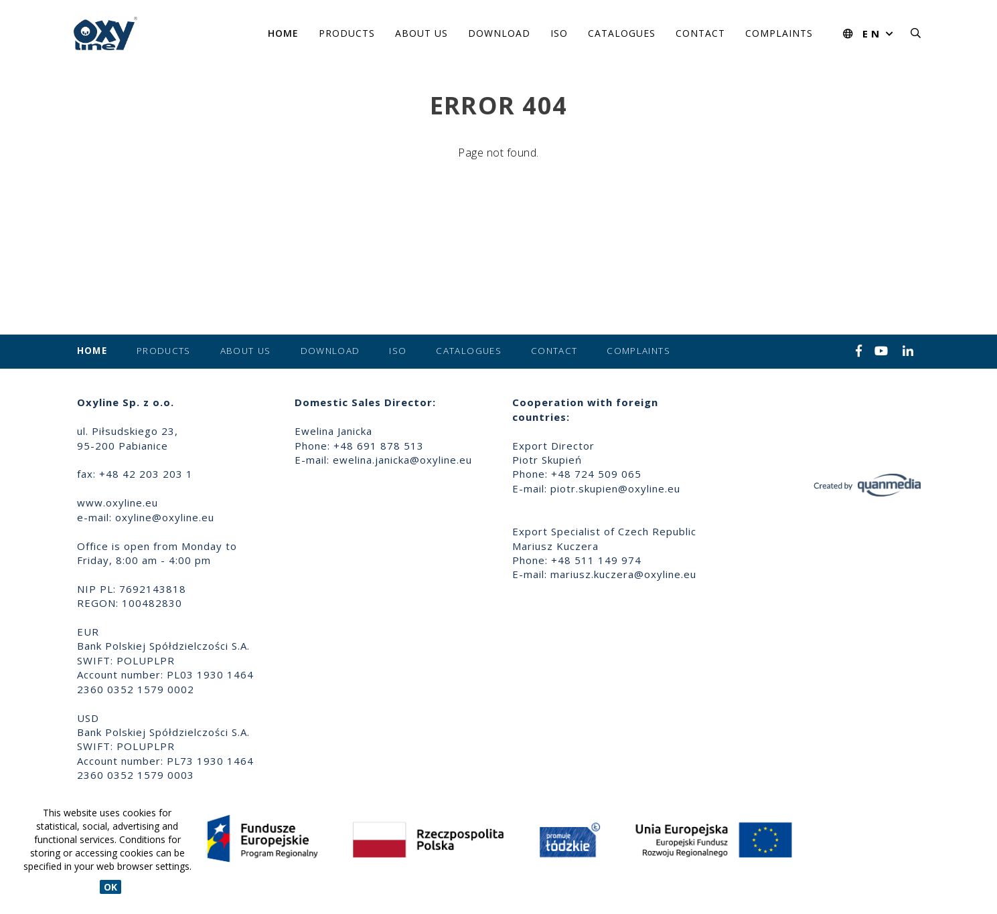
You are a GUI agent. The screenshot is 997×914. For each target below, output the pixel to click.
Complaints (779, 33)
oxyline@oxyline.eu (164, 517)
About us (421, 33)
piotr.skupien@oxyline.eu (615, 488)
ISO (559, 33)
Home (283, 33)
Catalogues (622, 33)
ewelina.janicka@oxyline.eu (402, 459)
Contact (700, 33)
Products (347, 33)
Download (499, 33)
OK (110, 887)
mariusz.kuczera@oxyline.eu (623, 574)
